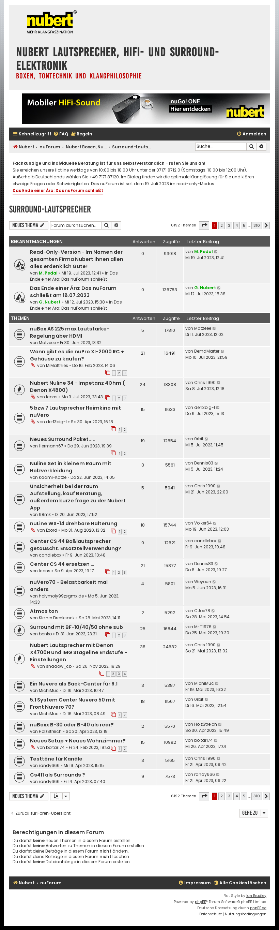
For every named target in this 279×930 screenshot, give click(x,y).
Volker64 (203, 523)
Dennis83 (203, 463)
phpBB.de (258, 908)
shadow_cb (59, 666)
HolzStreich (50, 731)
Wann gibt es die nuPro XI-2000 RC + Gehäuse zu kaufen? (77, 355)
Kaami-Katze (52, 477)
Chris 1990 (205, 382)
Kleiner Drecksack (57, 618)
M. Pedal (48, 273)
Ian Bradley (256, 895)
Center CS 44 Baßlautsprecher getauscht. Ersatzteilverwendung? (75, 545)
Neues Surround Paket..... (62, 439)
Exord (51, 530)
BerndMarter (206, 351)
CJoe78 (202, 611)
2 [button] (221, 225)
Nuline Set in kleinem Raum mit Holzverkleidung (70, 467)
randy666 (49, 765)
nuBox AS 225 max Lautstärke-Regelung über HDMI (69, 332)
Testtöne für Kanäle (56, 758)
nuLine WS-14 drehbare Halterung (73, 523)
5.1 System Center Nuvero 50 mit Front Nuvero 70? (72, 703)
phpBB (200, 901)
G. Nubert (50, 302)
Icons (52, 397)
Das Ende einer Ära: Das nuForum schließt (58, 190)
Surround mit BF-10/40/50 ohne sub (76, 627)
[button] (204, 225)
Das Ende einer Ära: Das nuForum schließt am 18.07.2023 (73, 292)
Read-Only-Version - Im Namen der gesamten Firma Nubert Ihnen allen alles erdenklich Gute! (76, 259)
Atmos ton (44, 611)
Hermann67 (51, 446)
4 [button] (236, 225)
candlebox (50, 555)
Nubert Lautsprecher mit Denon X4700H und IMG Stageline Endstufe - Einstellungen (78, 652)
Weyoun (202, 582)
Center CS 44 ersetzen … (62, 564)
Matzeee (47, 342)
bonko (45, 634)
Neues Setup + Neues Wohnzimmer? (78, 740)
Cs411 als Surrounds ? (57, 774)
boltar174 (55, 747)
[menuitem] (60, 134)
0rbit (198, 439)
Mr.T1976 (203, 627)
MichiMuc (49, 690)
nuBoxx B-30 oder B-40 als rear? (72, 724)
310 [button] (256, 225)
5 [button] (244, 225)
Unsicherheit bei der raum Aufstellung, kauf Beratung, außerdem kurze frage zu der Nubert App (78, 497)
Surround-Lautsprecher (50, 209)
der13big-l (56, 422)
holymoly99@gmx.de (61, 596)
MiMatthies (57, 365)
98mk (45, 514)
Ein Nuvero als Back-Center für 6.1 (74, 683)
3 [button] (229, 225)
